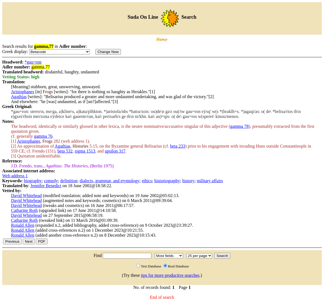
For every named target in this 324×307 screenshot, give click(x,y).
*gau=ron (32, 62)
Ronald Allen (22, 225)
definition (68, 180)
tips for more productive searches (170, 275)
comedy (51, 180)
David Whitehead (26, 195)
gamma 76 (43, 136)
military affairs (210, 180)
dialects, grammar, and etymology (110, 180)
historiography (167, 180)
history (188, 180)
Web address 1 (15, 175)
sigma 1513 (85, 151)
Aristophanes (22, 91)
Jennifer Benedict (46, 185)
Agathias (19, 96)
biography (33, 180)
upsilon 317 (115, 151)
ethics (147, 180)
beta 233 (177, 146)
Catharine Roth (24, 210)
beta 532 (65, 151)
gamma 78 (239, 126)
